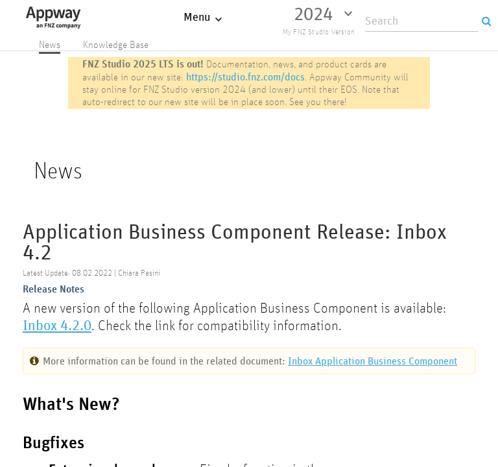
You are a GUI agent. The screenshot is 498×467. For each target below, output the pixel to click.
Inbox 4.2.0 (57, 325)
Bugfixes (53, 443)
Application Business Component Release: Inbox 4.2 (235, 243)
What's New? (71, 405)
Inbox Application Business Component (372, 361)
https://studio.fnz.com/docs (245, 77)
